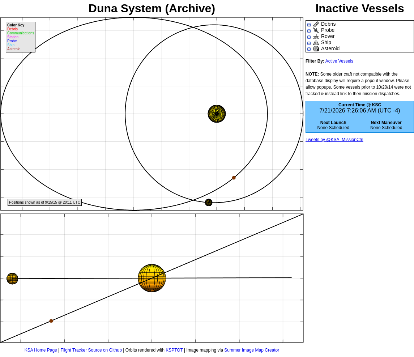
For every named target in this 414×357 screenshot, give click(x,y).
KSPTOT (174, 350)
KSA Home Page (41, 350)
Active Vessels (339, 61)
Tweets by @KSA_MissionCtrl (334, 139)
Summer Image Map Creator (251, 350)
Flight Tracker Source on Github (91, 350)
